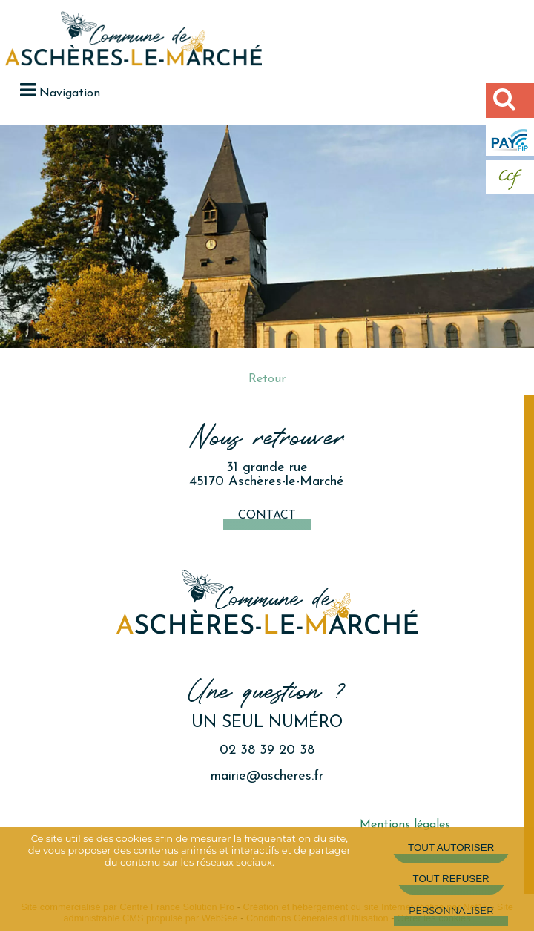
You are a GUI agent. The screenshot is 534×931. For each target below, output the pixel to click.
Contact (267, 516)
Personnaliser (451, 910)
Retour (267, 379)
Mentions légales (405, 825)
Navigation (69, 93)
